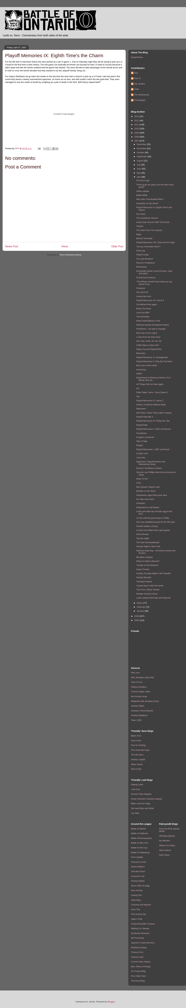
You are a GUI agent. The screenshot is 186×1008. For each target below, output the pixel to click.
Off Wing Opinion (167, 836)
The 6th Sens (137, 754)
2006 (137, 616)
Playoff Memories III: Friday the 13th (153, 421)
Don (136, 73)
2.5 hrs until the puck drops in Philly (152, 518)
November (142, 148)
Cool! (138, 483)
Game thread (142, 534)
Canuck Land (137, 957)
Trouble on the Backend (147, 565)
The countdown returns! (147, 218)
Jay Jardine (139, 84)
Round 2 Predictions (145, 263)
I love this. (141, 457)
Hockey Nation (138, 881)
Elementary (141, 267)
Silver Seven (137, 764)
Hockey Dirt (136, 895)
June (139, 168)
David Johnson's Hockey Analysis (146, 799)
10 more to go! (143, 180)
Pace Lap (140, 250)
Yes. (138, 396)
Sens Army (136, 740)
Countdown (141, 433)
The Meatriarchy (141, 94)
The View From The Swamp (149, 230)
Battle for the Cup (139, 847)
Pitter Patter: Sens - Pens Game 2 (152, 392)
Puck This (135, 909)
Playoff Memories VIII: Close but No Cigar (155, 242)
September (142, 156)
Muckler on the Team (145, 491)
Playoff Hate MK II (144, 417)
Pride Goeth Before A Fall (148, 321)
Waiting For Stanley (140, 928)
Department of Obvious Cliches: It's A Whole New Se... (153, 378)
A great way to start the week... (150, 585)
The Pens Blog (138, 981)
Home (64, 246)
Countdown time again (146, 304)
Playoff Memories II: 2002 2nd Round (153, 429)
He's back (140, 214)
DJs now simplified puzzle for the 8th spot (155, 522)
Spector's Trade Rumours (143, 943)
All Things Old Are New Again (149, 384)
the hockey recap (139, 696)
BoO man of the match (146, 333)
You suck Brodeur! (144, 259)
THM (136, 89)
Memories (140, 353)
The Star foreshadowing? (147, 542)
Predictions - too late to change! (150, 329)
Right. (139, 234)
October (141, 152)
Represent (141, 408)
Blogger (111, 1001)
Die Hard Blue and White (142, 808)
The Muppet (139, 100)
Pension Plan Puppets (141, 794)
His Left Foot (142, 292)
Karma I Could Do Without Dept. (151, 404)
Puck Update (137, 857)
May (139, 173)
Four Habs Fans (138, 976)
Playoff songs (142, 254)
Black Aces (136, 736)
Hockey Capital (138, 759)
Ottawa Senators (139, 687)
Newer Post (11, 246)
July (139, 164)
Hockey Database (139, 715)
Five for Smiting (138, 745)
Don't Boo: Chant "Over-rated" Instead (153, 413)
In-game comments (145, 437)
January (141, 611)
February (141, 607)
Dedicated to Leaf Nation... (148, 507)
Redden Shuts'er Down (146, 594)
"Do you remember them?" (148, 246)
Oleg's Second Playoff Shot (148, 349)
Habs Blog (136, 900)
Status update (142, 191)
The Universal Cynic (140, 750)
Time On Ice (136, 682)
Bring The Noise (143, 308)
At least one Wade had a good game (153, 530)
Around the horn (143, 296)
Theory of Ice (137, 952)
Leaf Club (135, 789)
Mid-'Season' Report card (148, 487)
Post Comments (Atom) (70, 255)
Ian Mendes (164, 840)
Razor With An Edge (140, 886)
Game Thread (142, 569)
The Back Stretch (144, 581)
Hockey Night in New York (148, 546)
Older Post (117, 246)
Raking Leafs (137, 784)
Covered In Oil (137, 876)
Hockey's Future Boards (142, 710)
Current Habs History (140, 961)
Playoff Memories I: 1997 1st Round (152, 449)
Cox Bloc (135, 813)
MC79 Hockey (137, 938)
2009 (137, 133)
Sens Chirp (136, 769)
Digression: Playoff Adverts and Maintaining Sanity (150, 462)
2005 (137, 620)
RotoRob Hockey (139, 947)
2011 (137, 124)
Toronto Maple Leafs (140, 691)
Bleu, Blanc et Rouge (141, 966)
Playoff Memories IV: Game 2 (149, 400)
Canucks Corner (138, 862)
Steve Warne (165, 850)
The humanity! (142, 316)
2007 (137, 141)
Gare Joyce (164, 855)
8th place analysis (144, 557)
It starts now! (142, 453)
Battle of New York (139, 843)
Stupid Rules (137, 57)
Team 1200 (136, 720)
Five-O (137, 78)
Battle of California (139, 833)
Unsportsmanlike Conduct (143, 924)
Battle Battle (141, 195)
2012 (137, 120)
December (142, 144)
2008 (137, 137)
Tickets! (139, 226)
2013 (137, 116)
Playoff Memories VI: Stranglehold (152, 357)
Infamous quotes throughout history (152, 325)
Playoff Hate (142, 425)
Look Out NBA (142, 312)
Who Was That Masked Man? (150, 199)
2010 (137, 128)
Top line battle (142, 538)
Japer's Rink (136, 919)
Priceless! (140, 288)
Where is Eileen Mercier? (147, 561)
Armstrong (141, 369)
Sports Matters (138, 866)
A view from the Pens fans (148, 337)
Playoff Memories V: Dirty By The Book (154, 361)
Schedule (140, 503)
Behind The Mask (144, 238)
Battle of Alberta (138, 829)
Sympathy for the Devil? (147, 203)
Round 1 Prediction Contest (149, 468)
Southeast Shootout (140, 933)
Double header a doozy (147, 526)
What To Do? (142, 479)
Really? (139, 445)
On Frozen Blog (138, 971)
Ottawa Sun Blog (167, 845)
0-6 (137, 388)
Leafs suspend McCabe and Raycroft (153, 598)
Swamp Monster (143, 577)
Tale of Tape (141, 441)
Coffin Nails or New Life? (147, 345)
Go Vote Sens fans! (145, 499)
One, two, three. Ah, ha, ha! (148, 341)
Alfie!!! (139, 373)
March (140, 603)
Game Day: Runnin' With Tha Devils (152, 222)
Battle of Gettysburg (140, 852)
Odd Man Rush (138, 871)
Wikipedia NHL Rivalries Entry (145, 701)
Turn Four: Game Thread (147, 589)
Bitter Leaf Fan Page (140, 803)
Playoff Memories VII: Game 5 (150, 300)
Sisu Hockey (137, 890)
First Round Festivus (145, 277)
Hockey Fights (137, 706)
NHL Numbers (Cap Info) (142, 677)
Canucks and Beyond (141, 904)
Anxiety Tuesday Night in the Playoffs (153, 573)
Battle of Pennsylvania (141, 838)
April (139, 177)
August (140, 160)
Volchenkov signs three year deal (151, 495)
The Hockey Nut (138, 914)
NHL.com (135, 672)
